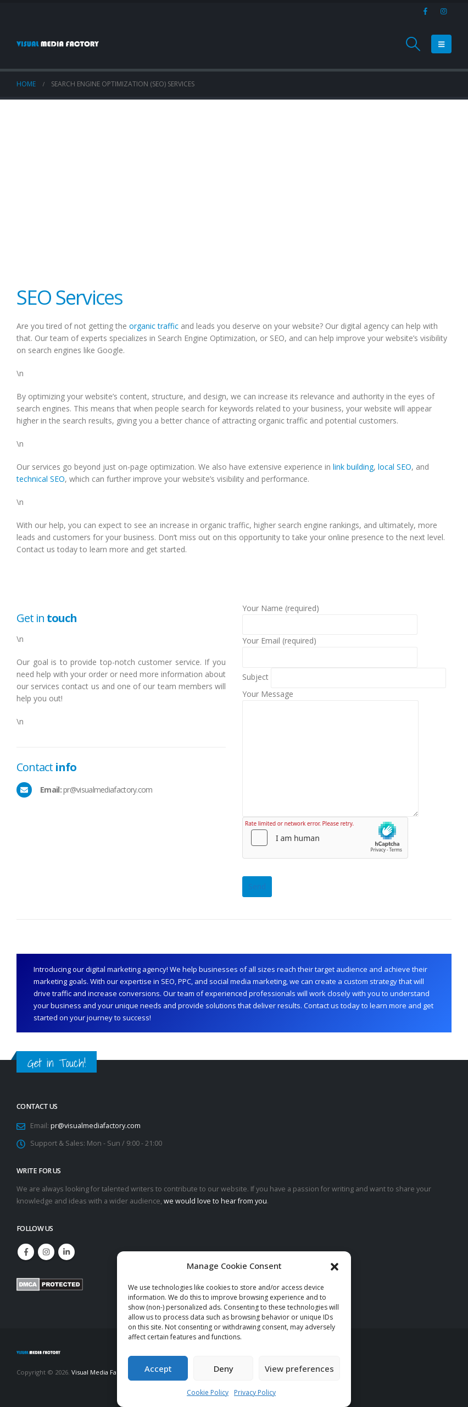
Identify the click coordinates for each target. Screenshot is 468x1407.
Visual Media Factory (101, 1372)
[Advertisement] (234, 182)
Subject (344, 677)
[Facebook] (425, 11)
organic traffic (154, 326)
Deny (223, 1368)
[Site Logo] (57, 44)
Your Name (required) (329, 616)
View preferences (299, 1368)
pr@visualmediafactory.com (96, 1125)
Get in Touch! (56, 1063)
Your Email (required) (329, 648)
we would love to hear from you (215, 1201)
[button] (334, 1265)
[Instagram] (443, 11)
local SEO (394, 466)
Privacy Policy (255, 1392)
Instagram (46, 1252)
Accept (158, 1368)
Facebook (26, 1252)
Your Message (330, 726)
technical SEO (40, 479)
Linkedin (66, 1252)
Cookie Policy (208, 1392)
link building (353, 466)
